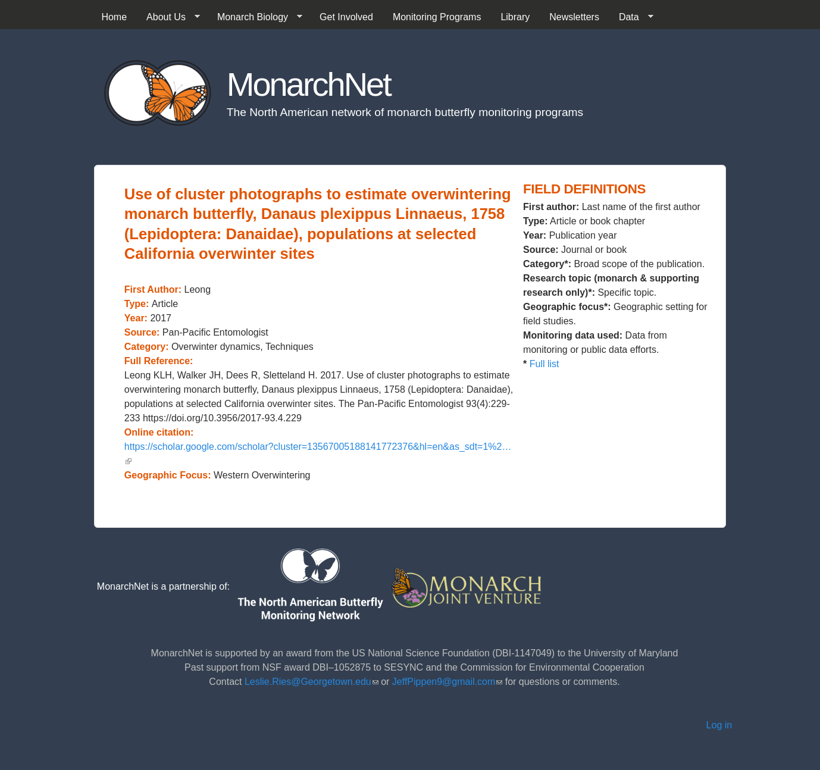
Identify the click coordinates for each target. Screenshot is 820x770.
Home (114, 17)
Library (515, 17)
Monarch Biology (255, 17)
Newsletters (574, 17)
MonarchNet (308, 84)
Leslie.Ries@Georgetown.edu (311, 682)
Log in (719, 725)
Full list (544, 364)
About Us (168, 17)
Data (631, 17)
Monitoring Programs (437, 17)
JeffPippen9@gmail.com (447, 682)
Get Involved (346, 17)
